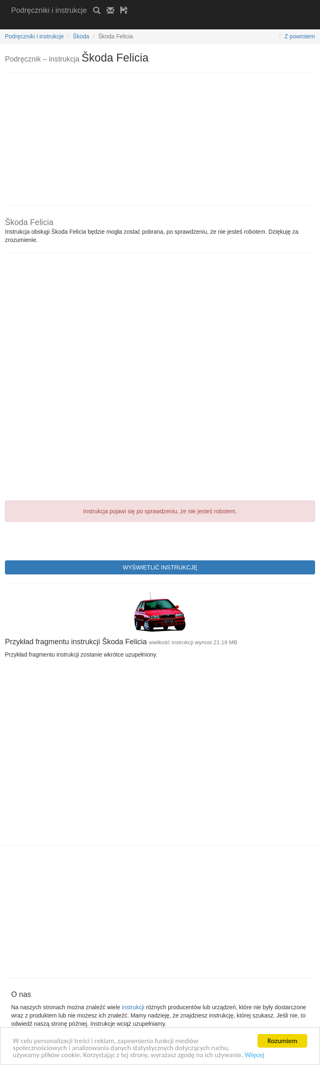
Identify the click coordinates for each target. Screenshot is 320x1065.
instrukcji (133, 1007)
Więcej (254, 1055)
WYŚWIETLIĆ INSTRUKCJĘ (160, 567)
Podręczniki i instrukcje (49, 10)
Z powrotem (299, 36)
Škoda (81, 36)
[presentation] (68, 540)
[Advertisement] (108, 24)
